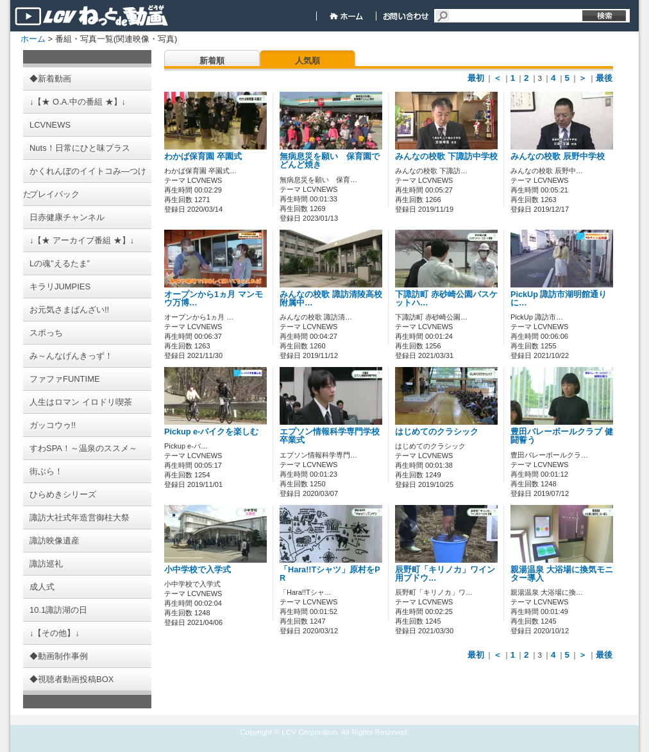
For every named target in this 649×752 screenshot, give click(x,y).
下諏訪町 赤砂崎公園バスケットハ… (446, 298)
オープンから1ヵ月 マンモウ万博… (213, 298)
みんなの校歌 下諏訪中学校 (446, 156)
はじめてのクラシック (436, 431)
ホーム (33, 39)
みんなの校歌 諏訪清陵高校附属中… (331, 298)
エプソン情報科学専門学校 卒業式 (330, 436)
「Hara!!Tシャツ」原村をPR (330, 574)
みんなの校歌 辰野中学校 (557, 156)
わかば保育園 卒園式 (203, 156)
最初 (476, 78)
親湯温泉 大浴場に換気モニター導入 (561, 574)
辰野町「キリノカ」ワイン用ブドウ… (445, 574)
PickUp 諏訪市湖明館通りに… (558, 298)
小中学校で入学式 (197, 569)
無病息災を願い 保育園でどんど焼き (330, 160)
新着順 (211, 60)
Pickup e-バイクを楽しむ (211, 431)
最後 (604, 78)
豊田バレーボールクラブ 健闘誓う (561, 436)
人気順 (307, 60)
